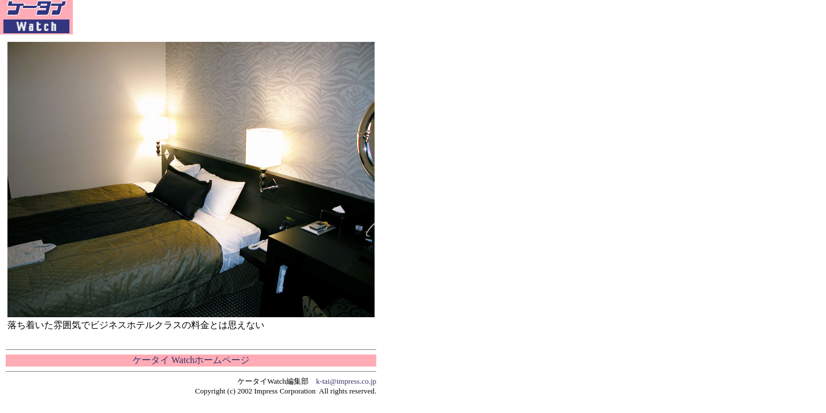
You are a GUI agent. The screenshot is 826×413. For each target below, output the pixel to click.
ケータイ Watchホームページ (191, 360)
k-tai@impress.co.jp (346, 381)
